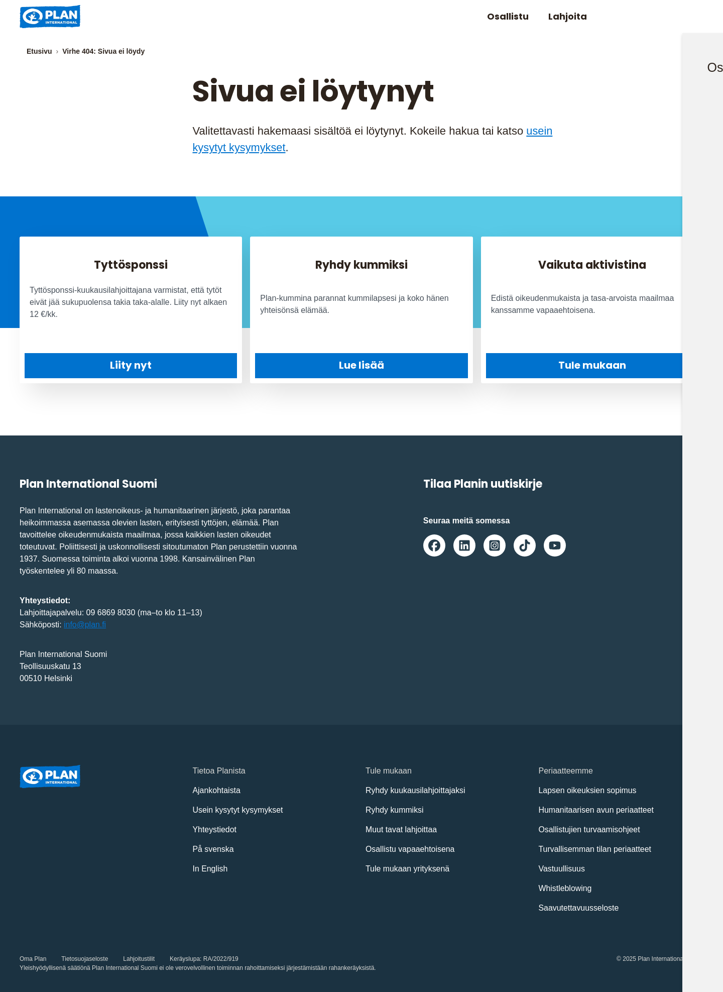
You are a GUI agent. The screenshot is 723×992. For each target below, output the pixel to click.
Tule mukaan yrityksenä (408, 868)
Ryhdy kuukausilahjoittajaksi (416, 790)
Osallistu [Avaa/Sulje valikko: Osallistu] (507, 16)
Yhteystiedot (215, 829)
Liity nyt (131, 365)
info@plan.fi (85, 624)
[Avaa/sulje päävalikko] (687, 16)
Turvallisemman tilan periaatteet (595, 848)
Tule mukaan (592, 365)
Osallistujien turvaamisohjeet (590, 829)
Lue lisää (361, 365)
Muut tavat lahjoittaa (401, 829)
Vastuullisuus (562, 868)
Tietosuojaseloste (84, 958)
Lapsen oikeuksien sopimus (588, 790)
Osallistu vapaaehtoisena (410, 848)
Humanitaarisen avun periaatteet (597, 809)
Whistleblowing (565, 888)
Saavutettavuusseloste (579, 907)
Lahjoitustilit (139, 958)
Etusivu (39, 51)
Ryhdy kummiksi (395, 809)
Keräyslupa (185, 958)
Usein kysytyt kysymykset (238, 809)
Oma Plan (33, 958)
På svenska (213, 848)
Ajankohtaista (217, 790)
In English (210, 868)
